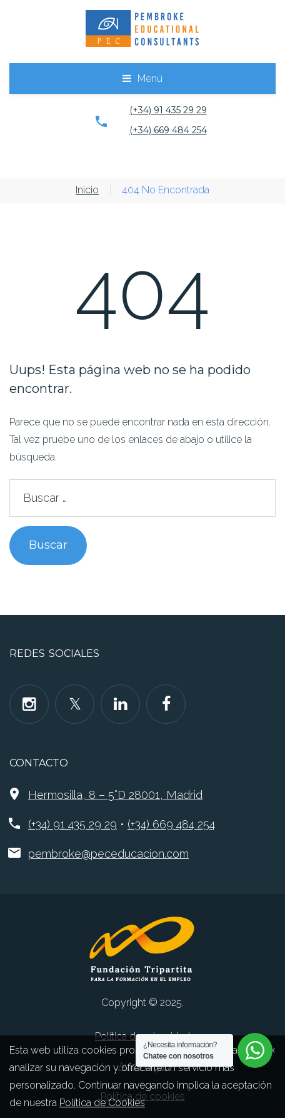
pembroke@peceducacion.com (108, 853)
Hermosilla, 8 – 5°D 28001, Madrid (115, 794)
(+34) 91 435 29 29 (168, 110)
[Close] (272, 1049)
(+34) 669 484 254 (168, 130)
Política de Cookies (102, 1103)
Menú (150, 78)
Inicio (87, 190)
